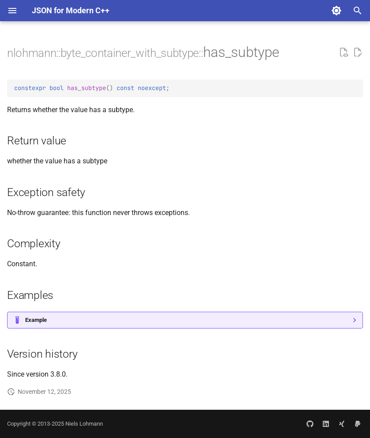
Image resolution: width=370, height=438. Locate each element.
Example (36, 320)
